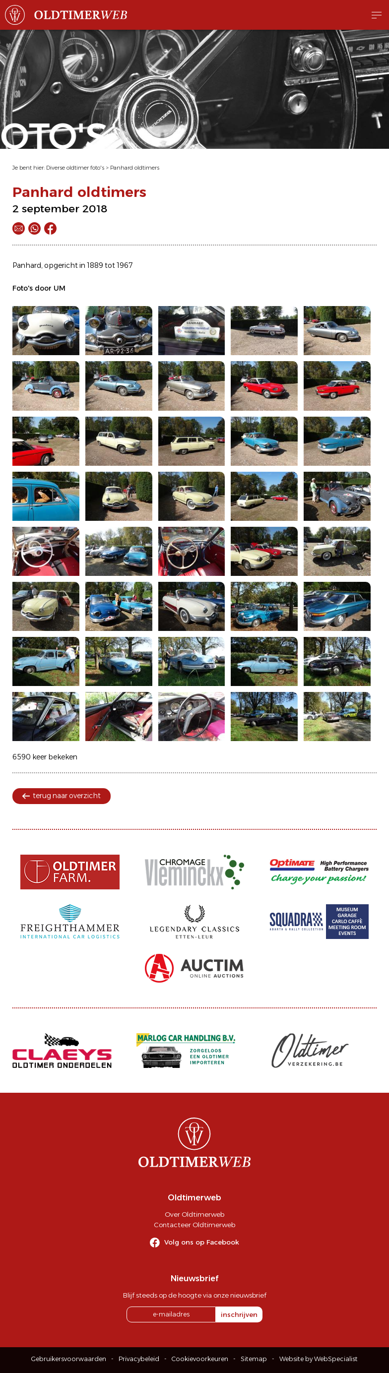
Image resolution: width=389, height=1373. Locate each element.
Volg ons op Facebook (201, 1242)
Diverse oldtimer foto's (75, 167)
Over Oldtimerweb (194, 1214)
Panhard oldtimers (134, 167)
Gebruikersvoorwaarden (68, 1359)
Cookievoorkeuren (200, 1359)
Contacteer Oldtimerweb (194, 1225)
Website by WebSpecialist (318, 1359)
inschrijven (239, 1314)
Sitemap (254, 1359)
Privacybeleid (139, 1359)
